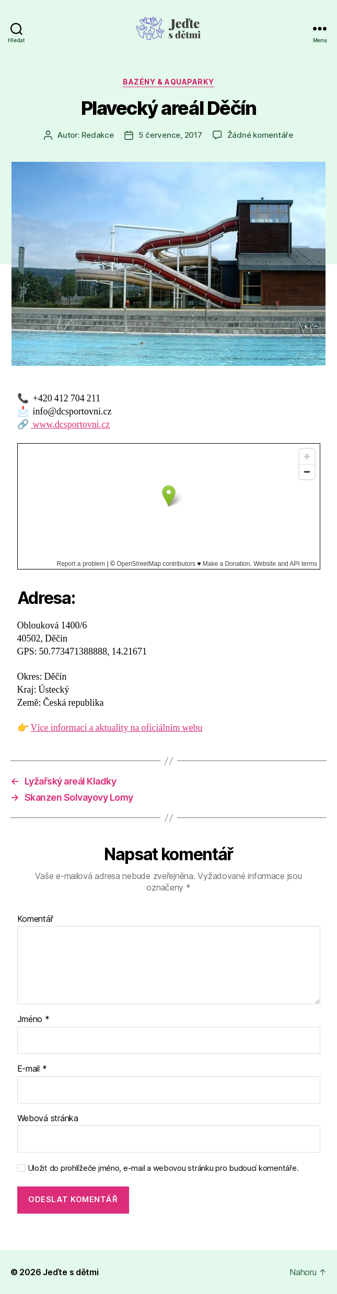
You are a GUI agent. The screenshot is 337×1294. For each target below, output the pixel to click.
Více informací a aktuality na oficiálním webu (117, 728)
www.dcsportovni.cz (70, 425)
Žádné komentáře (260, 135)
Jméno (33, 1019)
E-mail (32, 1069)
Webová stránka (47, 1118)
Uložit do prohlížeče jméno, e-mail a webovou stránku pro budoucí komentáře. (163, 1168)
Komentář (35, 919)
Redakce (97, 135)
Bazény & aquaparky (168, 81)
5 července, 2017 (170, 135)
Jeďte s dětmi (71, 1272)
